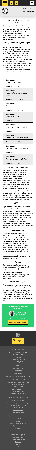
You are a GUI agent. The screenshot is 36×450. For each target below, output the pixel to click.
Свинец (18, 449)
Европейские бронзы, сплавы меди (18, 403)
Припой (18, 444)
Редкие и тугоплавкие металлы (18, 416)
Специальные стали (18, 391)
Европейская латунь (18, 412)
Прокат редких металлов (18, 423)
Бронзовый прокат (18, 400)
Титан (18, 365)
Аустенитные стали (18, 384)
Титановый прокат (18, 368)
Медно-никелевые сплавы (18, 405)
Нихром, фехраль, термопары (18, 352)
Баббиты (18, 442)
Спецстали (18, 357)
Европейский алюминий (18, 439)
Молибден (18, 421)
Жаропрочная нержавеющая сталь (18, 382)
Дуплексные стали (18, 389)
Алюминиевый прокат (18, 435)
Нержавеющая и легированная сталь (18, 376)
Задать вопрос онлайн (18, 322)
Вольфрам (18, 419)
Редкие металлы (18, 426)
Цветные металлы (18, 432)
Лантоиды (18, 428)
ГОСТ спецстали (18, 362)
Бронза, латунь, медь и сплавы (18, 397)
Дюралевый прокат (18, 437)
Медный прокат (18, 407)
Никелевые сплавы (18, 349)
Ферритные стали (18, 386)
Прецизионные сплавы (18, 354)
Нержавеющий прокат (18, 379)
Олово (18, 446)
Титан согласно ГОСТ (18, 370)
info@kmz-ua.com (28, 11)
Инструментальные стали (18, 394)
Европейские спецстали (18, 359)
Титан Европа (18, 373)
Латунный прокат (18, 410)
